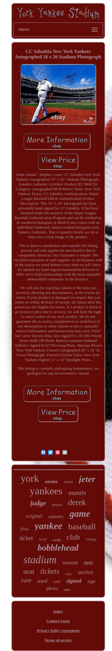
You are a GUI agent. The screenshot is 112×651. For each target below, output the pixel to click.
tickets (49, 571)
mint (67, 589)
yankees (46, 490)
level (43, 539)
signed (74, 581)
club (73, 537)
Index (58, 611)
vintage (91, 539)
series (51, 481)
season (70, 562)
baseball (82, 526)
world (56, 540)
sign (91, 581)
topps (68, 574)
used (42, 581)
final (25, 528)
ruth (56, 581)
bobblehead (58, 547)
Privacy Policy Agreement (58, 630)
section (85, 572)
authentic (56, 516)
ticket (26, 538)
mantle (77, 492)
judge (38, 503)
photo (52, 588)
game (80, 513)
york (30, 478)
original (34, 516)
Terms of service (58, 640)
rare (26, 580)
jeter (87, 479)
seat (28, 571)
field (88, 563)
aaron (68, 481)
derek (77, 502)
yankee (48, 525)
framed (57, 505)
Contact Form (58, 621)
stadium (40, 560)
